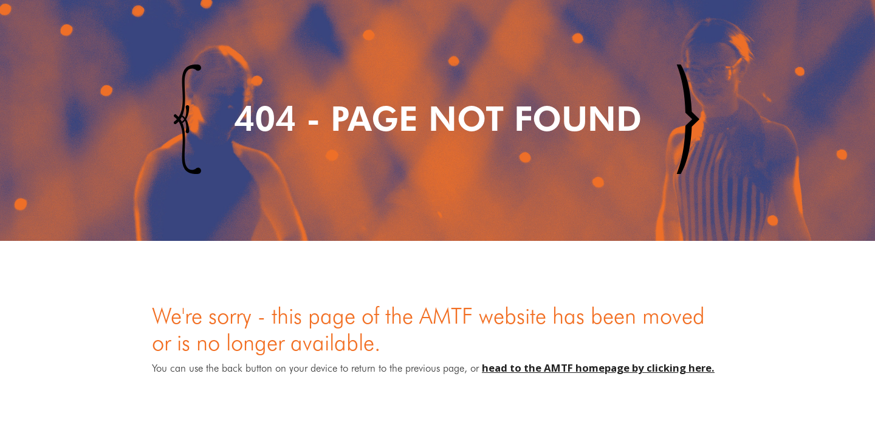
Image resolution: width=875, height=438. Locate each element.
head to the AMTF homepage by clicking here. (598, 368)
